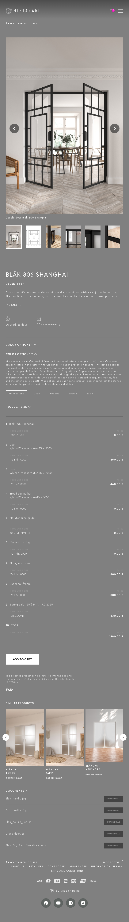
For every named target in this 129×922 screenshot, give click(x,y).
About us (18, 866)
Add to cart (22, 659)
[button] (13, 305)
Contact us (57, 866)
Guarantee (78, 866)
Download (113, 798)
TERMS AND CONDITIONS (66, 870)
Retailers (36, 866)
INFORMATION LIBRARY (107, 866)
